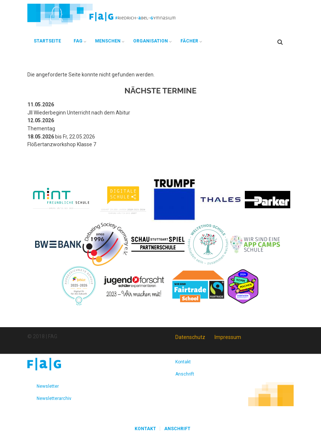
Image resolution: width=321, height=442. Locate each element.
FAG (78, 41)
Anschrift (184, 374)
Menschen (108, 41)
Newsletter (48, 386)
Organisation (150, 41)
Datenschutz (190, 337)
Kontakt (183, 361)
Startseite (47, 41)
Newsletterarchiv (54, 398)
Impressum (227, 337)
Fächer (189, 41)
